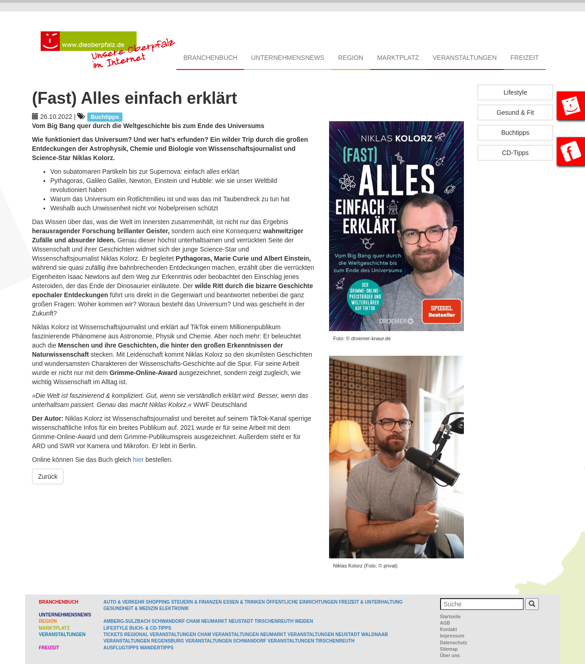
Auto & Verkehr (124, 602)
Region (350, 57)
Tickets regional (125, 634)
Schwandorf (168, 621)
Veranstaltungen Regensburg (143, 640)
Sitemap (449, 649)
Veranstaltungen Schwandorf (225, 640)
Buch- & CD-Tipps (150, 628)
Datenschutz (453, 642)
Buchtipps (515, 132)
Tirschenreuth (274, 621)
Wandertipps (156, 647)
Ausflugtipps (120, 647)
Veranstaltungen (464, 57)
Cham (193, 621)
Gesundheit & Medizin (130, 608)
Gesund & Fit (515, 112)
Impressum (452, 635)
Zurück (48, 476)
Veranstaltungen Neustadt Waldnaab (337, 634)
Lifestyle (515, 92)
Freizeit (525, 57)
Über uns (450, 655)
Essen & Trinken (244, 602)
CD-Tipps (515, 152)
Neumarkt (214, 621)
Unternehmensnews (287, 57)
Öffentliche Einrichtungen (301, 602)
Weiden (304, 621)
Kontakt (448, 629)
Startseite (450, 616)
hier (139, 459)
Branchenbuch (210, 57)
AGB (445, 623)
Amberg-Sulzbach (126, 621)
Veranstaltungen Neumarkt (250, 634)
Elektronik (174, 608)
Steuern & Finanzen (196, 602)
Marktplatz (398, 57)
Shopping (158, 602)
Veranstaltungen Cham (180, 634)
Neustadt (241, 621)
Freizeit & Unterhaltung (371, 602)
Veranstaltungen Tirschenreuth (311, 640)
